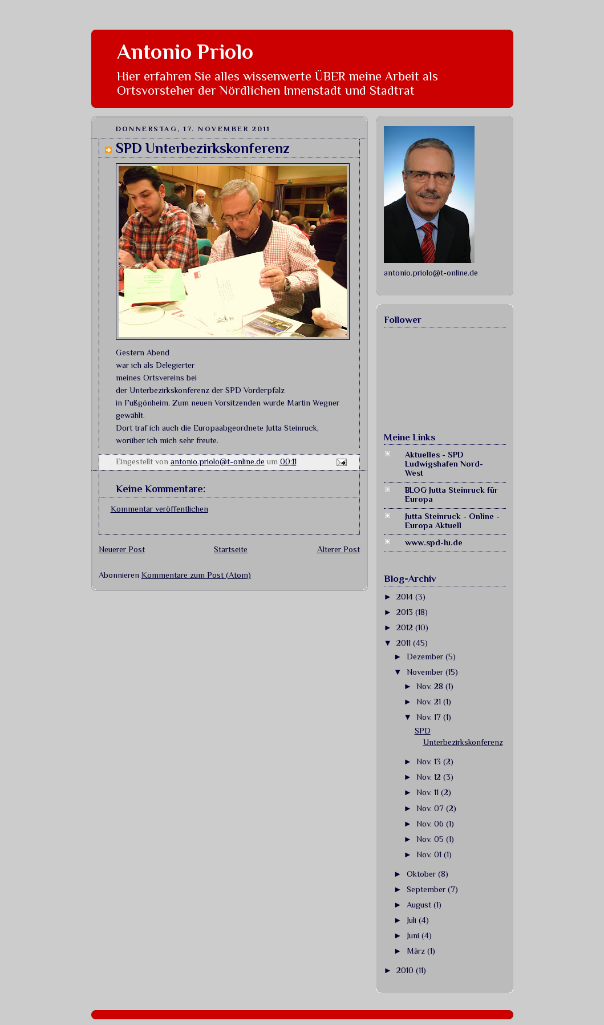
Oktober (422, 873)
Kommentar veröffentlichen (159, 508)
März (417, 950)
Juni (414, 935)
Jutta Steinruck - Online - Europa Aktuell (452, 521)
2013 (405, 612)
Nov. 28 (430, 686)
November (426, 671)
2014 (405, 596)
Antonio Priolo (185, 51)
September (427, 889)
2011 (404, 642)
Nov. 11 (428, 792)
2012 (405, 627)
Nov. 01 (430, 854)
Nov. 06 (431, 823)
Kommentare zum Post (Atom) (196, 575)
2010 (406, 970)
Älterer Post (338, 549)
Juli (413, 920)
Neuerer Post (122, 549)
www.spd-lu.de (434, 542)
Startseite (231, 549)
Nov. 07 (431, 808)
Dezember (426, 656)
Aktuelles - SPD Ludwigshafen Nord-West (444, 463)
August (420, 904)
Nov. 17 (429, 717)
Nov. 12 (429, 776)
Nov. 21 (429, 701)
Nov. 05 (431, 839)
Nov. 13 (429, 761)
